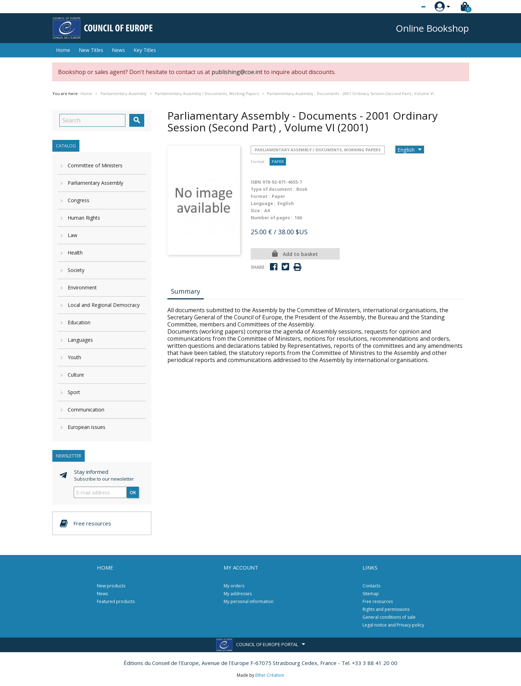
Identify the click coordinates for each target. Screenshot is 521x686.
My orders (234, 586)
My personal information (248, 601)
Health (75, 252)
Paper (278, 161)
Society (76, 270)
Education (79, 322)
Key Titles (145, 50)
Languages (80, 339)
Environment (82, 287)
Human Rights (84, 217)
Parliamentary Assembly (95, 182)
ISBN (256, 182)
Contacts (371, 586)
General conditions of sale (389, 617)
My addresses (238, 594)
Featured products (116, 601)
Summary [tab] (185, 291)
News (118, 50)
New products (111, 586)
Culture (76, 374)
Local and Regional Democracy (104, 305)
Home (63, 50)
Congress (78, 200)
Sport (74, 392)
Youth (74, 357)
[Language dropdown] (410, 6)
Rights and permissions (386, 609)
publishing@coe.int (237, 72)
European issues (86, 427)
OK (133, 492)
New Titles (91, 50)
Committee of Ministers (95, 165)
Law (72, 235)
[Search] (92, 120)
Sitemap (371, 594)
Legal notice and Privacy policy (393, 625)
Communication (86, 409)
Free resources (378, 601)
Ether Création (269, 675)
